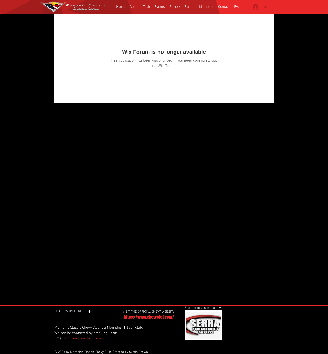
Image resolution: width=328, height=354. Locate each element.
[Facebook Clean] (89, 311)
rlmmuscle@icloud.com (84, 338)
